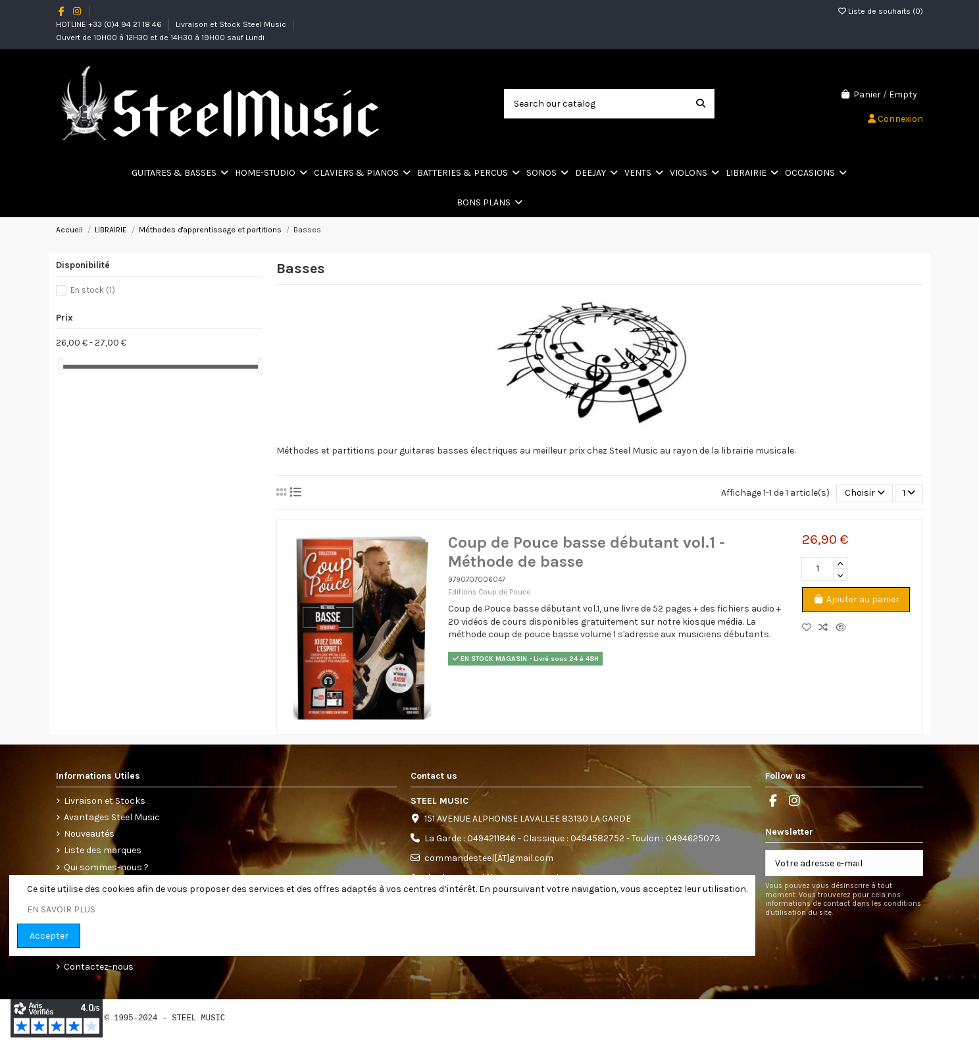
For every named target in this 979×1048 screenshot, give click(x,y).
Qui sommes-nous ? (106, 867)
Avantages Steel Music (112, 817)
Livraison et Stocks (104, 800)
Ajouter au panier (856, 599)
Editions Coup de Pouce (489, 592)
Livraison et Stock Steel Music (232, 24)
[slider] (60, 366)
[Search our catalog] (701, 103)
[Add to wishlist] (810, 627)
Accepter (49, 935)
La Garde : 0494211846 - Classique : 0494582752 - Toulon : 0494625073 (572, 838)
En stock (92, 290)
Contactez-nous (99, 966)
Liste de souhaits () (880, 11)
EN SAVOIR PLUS (61, 909)
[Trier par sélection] (864, 493)
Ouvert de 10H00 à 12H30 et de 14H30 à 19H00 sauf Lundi (160, 37)
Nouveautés (89, 833)
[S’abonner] (908, 863)
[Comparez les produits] (826, 627)
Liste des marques (102, 850)
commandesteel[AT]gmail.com (488, 858)
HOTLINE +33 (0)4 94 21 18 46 (110, 24)
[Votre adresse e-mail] (830, 863)
